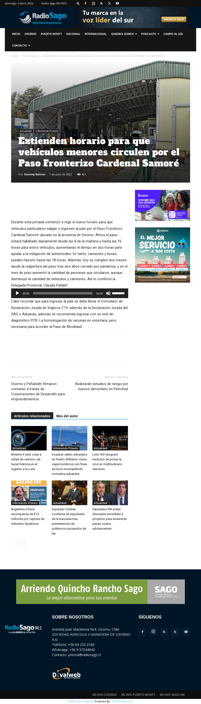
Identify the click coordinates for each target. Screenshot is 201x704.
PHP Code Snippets (81, 701)
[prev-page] (14, 543)
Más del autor (67, 416)
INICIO (16, 33)
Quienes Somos (124, 33)
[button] (78, 3)
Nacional (73, 33)
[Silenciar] (108, 293)
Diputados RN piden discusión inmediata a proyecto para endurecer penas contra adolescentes (109, 518)
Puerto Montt (51, 33)
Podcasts (150, 33)
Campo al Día (173, 33)
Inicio (14, 56)
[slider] (62, 293)
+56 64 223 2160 (81, 644)
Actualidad (30, 56)
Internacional (96, 33)
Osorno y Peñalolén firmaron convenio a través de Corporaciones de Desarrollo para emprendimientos (38, 391)
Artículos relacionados (32, 416)
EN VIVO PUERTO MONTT (138, 695)
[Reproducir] (17, 293)
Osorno (31, 33)
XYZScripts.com (122, 701)
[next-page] (22, 543)
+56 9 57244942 (82, 649)
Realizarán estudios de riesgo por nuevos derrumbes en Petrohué (101, 386)
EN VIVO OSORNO (105, 695)
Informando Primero (47, 131)
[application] (69, 293)
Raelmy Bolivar (34, 174)
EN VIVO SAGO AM (172, 695)
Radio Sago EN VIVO (54, 3)
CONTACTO (21, 45)
